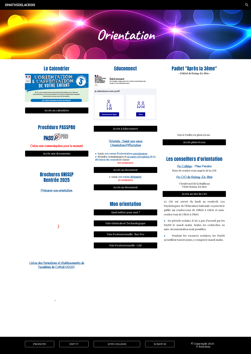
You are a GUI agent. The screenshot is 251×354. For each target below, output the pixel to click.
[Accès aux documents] (56, 154)
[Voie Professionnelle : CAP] (125, 245)
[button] (247, 5)
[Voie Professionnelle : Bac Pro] (125, 234)
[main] (125, 34)
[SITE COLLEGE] (117, 344)
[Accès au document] (125, 170)
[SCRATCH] (159, 344)
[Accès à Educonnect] (125, 129)
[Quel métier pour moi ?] (125, 212)
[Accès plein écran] (194, 142)
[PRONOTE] (39, 344)
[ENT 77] (73, 344)
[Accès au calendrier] (56, 110)
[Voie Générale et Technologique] (125, 223)
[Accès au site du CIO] (194, 194)
